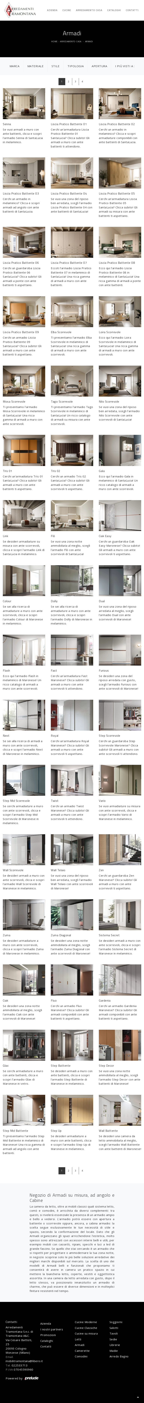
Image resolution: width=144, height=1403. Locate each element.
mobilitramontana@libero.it (24, 1361)
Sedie (113, 1339)
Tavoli (114, 1333)
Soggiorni (116, 1322)
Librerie (115, 1345)
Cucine (66, 10)
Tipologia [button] (76, 66)
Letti (78, 1339)
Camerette (82, 1351)
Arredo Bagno (119, 1356)
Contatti (132, 10)
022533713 (20, 1365)
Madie (114, 1351)
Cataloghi (114, 10)
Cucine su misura (86, 1333)
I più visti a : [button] (125, 66)
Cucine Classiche (86, 1328)
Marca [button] (15, 66)
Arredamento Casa (89, 10)
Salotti (114, 1328)
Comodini (81, 1356)
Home (54, 41)
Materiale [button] (35, 66)
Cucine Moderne (86, 1322)
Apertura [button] (99, 66)
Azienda (52, 10)
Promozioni (48, 1335)
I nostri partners (51, 1329)
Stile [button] (56, 66)
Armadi (89, 41)
